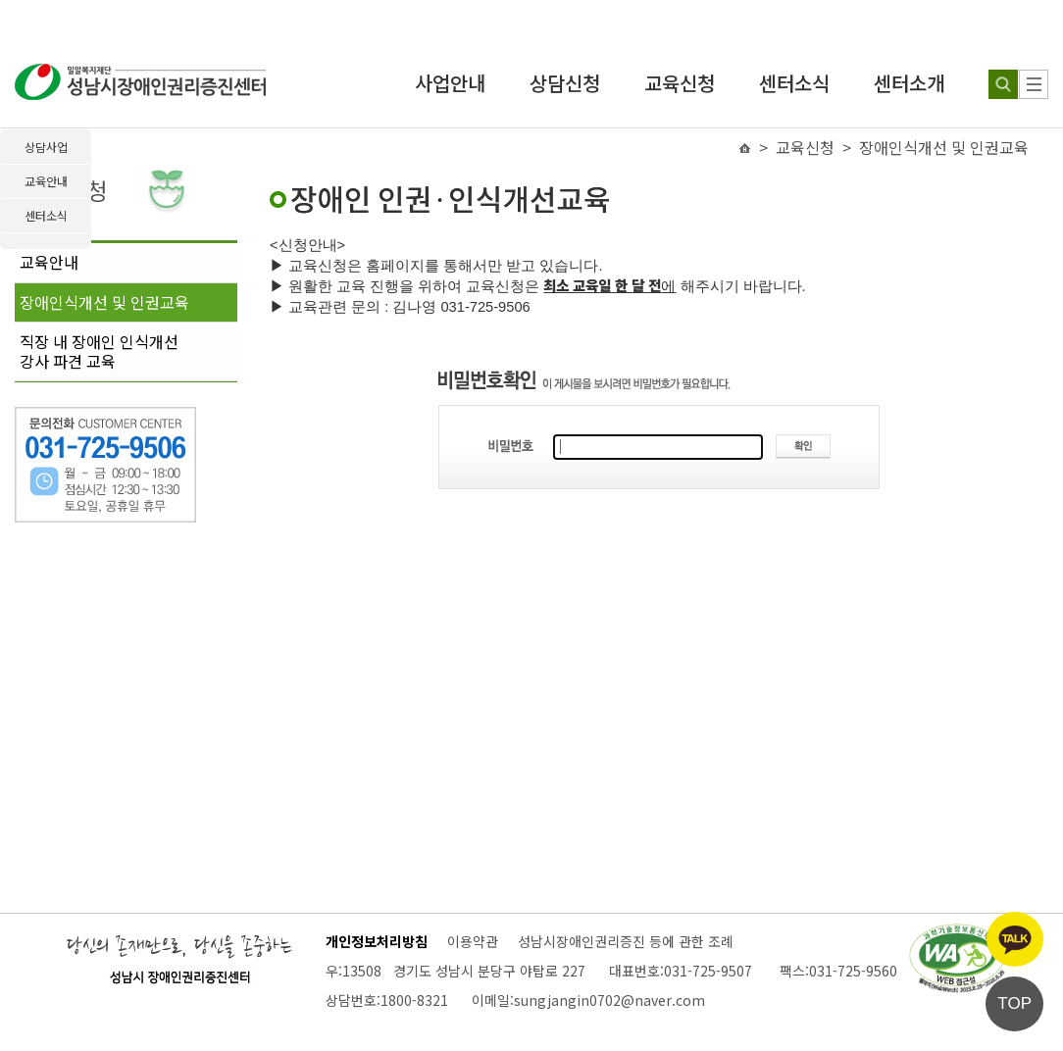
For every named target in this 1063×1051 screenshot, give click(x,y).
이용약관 (472, 941)
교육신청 (679, 83)
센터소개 (909, 83)
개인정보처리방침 (377, 941)
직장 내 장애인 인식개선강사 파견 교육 (99, 351)
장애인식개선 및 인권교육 (104, 302)
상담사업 (46, 146)
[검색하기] (1003, 84)
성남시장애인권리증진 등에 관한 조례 (626, 941)
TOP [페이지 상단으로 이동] (1014, 1003)
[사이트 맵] (1033, 84)
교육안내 (49, 262)
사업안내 (450, 83)
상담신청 (565, 83)
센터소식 (794, 83)
